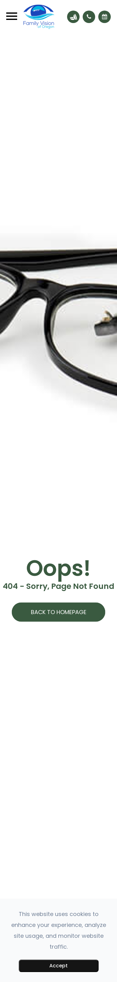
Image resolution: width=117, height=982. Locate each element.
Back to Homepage (58, 612)
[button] (89, 17)
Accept (58, 965)
